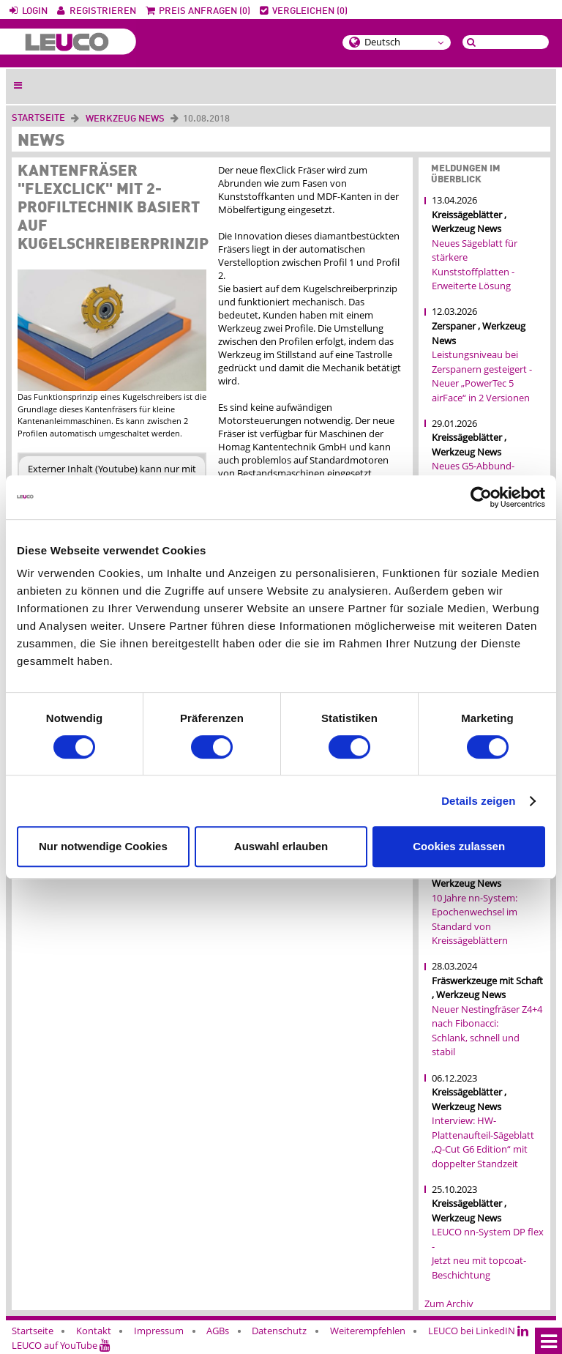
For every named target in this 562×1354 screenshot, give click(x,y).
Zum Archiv (448, 1303)
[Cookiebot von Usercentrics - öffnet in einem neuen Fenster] (481, 497)
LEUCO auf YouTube (61, 1345)
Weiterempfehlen (367, 1330)
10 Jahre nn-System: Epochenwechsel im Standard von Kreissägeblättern (474, 919)
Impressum (159, 1330)
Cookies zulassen (459, 846)
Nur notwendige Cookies (103, 846)
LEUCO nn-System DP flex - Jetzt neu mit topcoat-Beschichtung (488, 1253)
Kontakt (93, 1330)
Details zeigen (478, 801)
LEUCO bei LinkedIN (478, 1330)
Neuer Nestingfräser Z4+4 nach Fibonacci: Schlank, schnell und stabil (487, 1031)
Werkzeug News (125, 119)
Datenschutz (279, 1330)
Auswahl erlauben (281, 846)
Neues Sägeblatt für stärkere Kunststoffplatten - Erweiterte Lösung (474, 265)
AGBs (217, 1330)
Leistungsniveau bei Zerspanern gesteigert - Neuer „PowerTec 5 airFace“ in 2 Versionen (482, 376)
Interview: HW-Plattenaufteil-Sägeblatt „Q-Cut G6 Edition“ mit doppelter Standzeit (483, 1142)
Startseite (38, 118)
